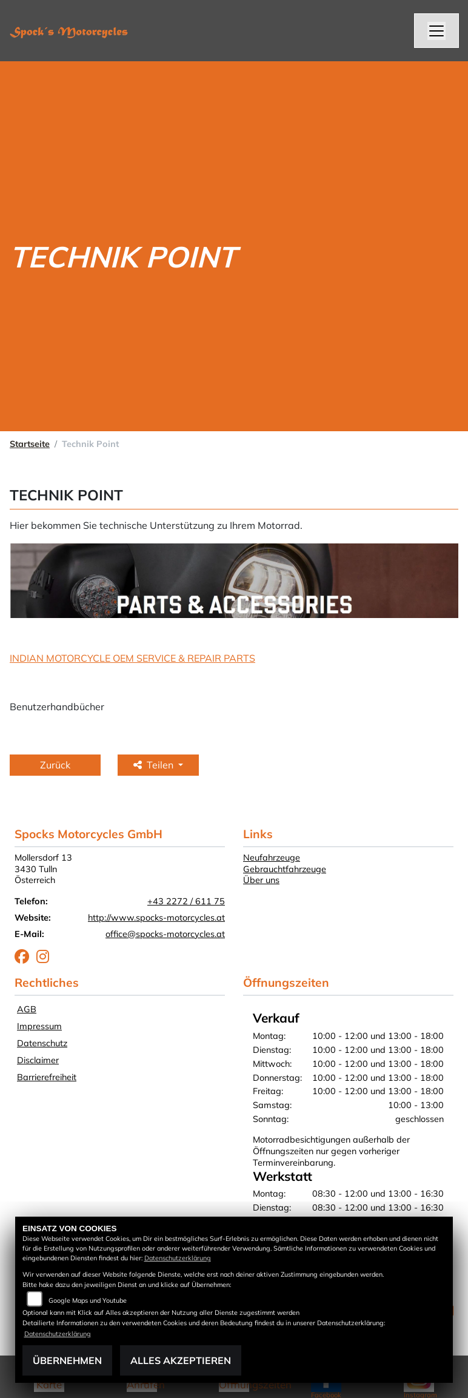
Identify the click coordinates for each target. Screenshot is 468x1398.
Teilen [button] (154, 765)
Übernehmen (67, 1360)
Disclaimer (38, 1060)
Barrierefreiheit (46, 1077)
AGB (26, 1009)
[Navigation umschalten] (436, 31)
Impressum (39, 1026)
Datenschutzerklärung (177, 1258)
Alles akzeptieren (180, 1360)
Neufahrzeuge (271, 857)
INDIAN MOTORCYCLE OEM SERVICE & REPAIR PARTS (132, 658)
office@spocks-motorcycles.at (165, 934)
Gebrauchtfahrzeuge (284, 869)
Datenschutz (42, 1043)
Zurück (55, 765)
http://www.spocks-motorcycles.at (156, 917)
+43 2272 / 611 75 (186, 901)
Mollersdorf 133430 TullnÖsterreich (43, 869)
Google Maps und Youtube (87, 1300)
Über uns (261, 880)
